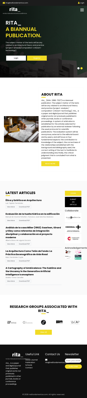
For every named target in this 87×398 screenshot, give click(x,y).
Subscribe (73, 366)
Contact (29, 367)
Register (37, 58)
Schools (28, 365)
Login (16, 58)
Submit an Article (73, 202)
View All (43, 332)
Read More (50, 163)
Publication (30, 362)
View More (11, 207)
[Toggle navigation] (82, 10)
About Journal (31, 360)
